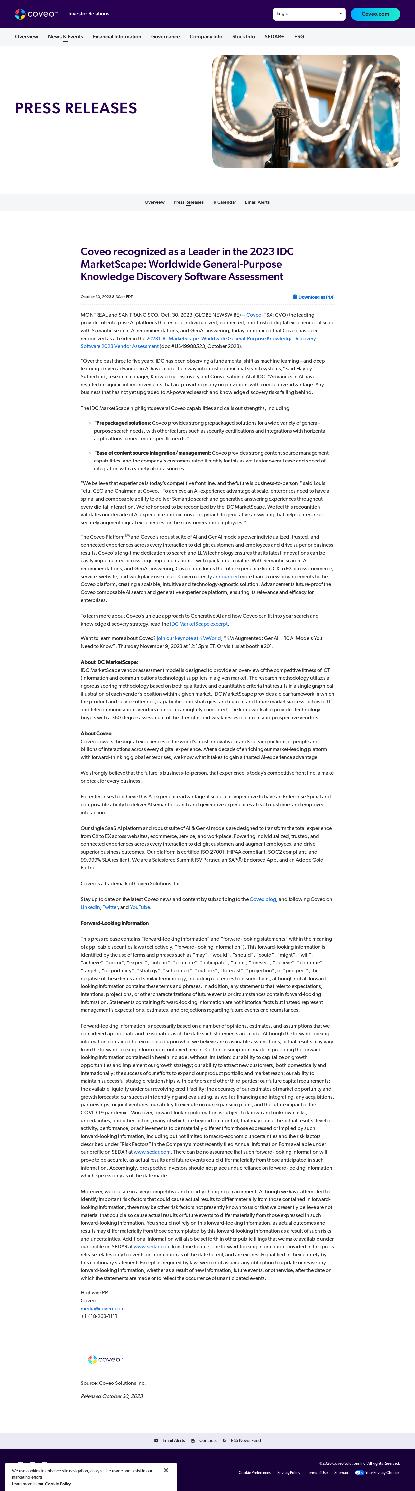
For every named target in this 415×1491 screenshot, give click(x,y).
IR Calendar (224, 202)
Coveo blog (263, 899)
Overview (26, 37)
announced (226, 577)
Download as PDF (313, 297)
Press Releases (189, 202)
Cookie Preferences (255, 1473)
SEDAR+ (275, 37)
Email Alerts (257, 202)
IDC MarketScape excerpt (199, 624)
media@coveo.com (102, 1309)
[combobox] (309, 14)
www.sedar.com (152, 1152)
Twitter (110, 907)
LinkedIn (90, 907)
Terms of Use (317, 1473)
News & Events (65, 37)
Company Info (206, 37)
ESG (299, 37)
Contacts (208, 1440)
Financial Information (117, 37)
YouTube (140, 907)
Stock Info (243, 37)
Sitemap (341, 1473)
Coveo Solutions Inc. (349, 1464)
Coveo (253, 315)
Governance (165, 37)
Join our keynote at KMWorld (189, 638)
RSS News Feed (246, 1440)
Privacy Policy (288, 1473)
